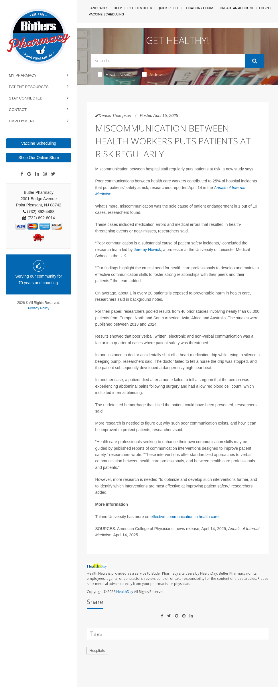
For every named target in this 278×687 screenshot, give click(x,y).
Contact (18, 109)
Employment (22, 121)
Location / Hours (199, 8)
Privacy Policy (39, 308)
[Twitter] (53, 174)
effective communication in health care (185, 516)
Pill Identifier (139, 8)
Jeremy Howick (147, 249)
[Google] (29, 174)
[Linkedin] (37, 174)
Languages (98, 8)
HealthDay (124, 591)
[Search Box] (168, 60)
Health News (114, 74)
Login (264, 8)
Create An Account (237, 8)
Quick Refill (168, 8)
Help (118, 8)
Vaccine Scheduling (38, 143)
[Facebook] (22, 174)
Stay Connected (26, 98)
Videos (152, 74)
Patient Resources (29, 87)
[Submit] (254, 61)
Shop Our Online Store (38, 157)
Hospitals (97, 650)
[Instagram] (45, 174)
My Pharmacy (23, 75)
